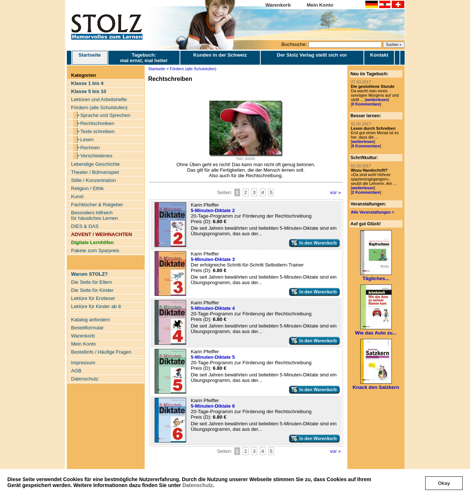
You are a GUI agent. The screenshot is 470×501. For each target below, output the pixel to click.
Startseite (90, 57)
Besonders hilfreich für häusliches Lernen (94, 215)
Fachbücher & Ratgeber (97, 204)
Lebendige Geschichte (95, 164)
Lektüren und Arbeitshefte (99, 99)
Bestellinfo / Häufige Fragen (101, 352)
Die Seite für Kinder (92, 290)
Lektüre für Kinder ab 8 (96, 306)
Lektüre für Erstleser (93, 298)
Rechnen (90, 147)
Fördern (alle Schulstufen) (99, 107)
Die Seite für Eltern (91, 282)
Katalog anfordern (90, 319)
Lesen (87, 139)
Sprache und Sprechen (105, 115)
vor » (335, 192)
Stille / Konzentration (93, 180)
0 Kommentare (366, 104)
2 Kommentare (366, 192)
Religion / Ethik (87, 188)
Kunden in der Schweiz (220, 55)
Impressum (83, 362)
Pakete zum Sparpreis (95, 250)
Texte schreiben (97, 131)
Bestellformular (87, 327)
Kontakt (379, 55)
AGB (76, 370)
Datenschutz (197, 485)
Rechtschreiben (97, 123)
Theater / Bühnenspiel (95, 172)
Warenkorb (278, 5)
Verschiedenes (96, 155)
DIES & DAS (85, 226)
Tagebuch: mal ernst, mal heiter (144, 57)
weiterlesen (377, 99)
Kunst (77, 196)
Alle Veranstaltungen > (372, 212)
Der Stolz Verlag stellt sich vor (312, 55)
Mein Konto (320, 5)
